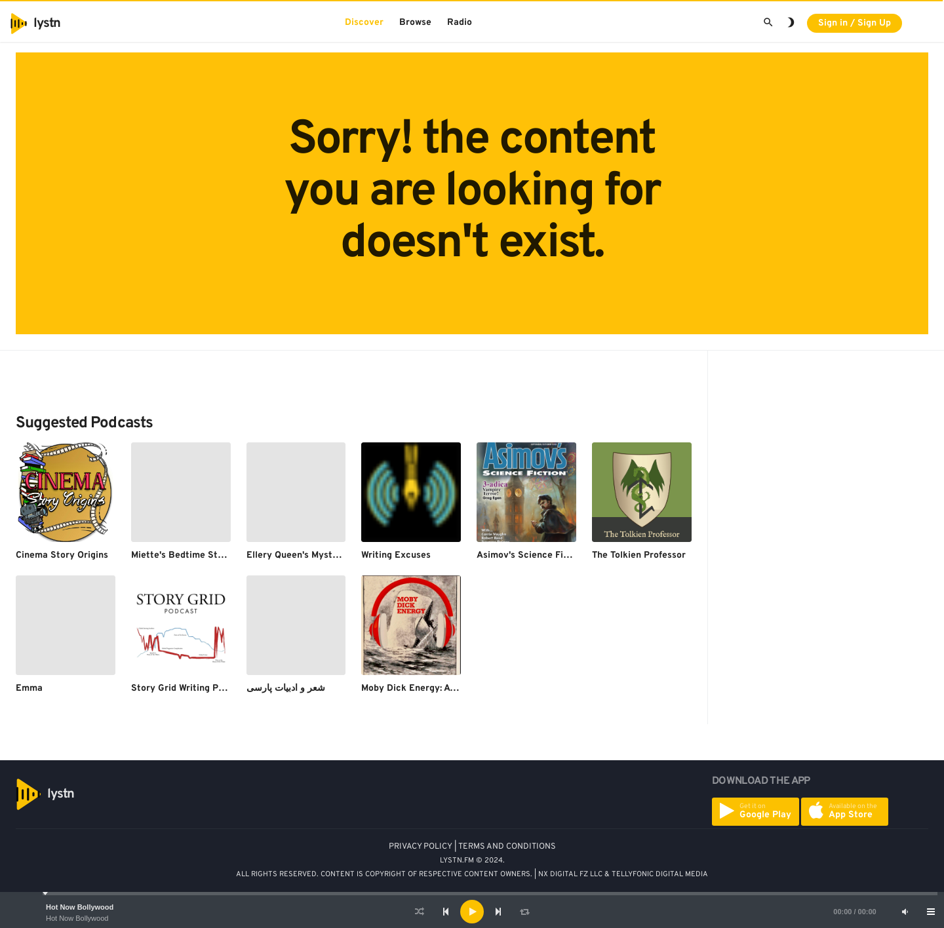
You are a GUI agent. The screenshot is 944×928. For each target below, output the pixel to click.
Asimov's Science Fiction (531, 555)
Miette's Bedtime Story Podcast (200, 555)
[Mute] (905, 912)
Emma (29, 688)
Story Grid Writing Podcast (189, 688)
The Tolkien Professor (639, 555)
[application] (472, 912)
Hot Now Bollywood (79, 907)
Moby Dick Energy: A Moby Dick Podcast (448, 688)
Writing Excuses (396, 555)
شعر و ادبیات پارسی (285, 688)
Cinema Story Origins (62, 555)
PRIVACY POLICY (420, 846)
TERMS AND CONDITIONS (507, 846)
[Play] (472, 911)
